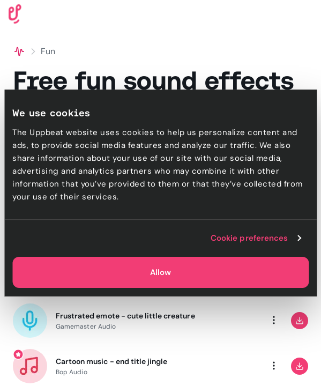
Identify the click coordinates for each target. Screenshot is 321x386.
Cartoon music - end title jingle (111, 361)
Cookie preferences (249, 238)
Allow (160, 272)
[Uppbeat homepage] (15, 13)
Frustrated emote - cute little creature (125, 316)
